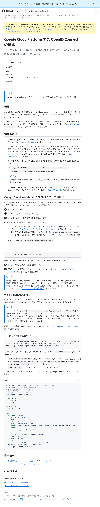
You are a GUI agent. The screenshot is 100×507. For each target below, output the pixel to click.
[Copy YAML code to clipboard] (78, 380)
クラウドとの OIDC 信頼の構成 (45, 226)
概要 (8, 106)
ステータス (39, 499)
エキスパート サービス (56, 499)
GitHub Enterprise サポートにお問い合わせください (24, 31)
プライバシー (28, 499)
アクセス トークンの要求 (17, 335)
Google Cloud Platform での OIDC (17, 18)
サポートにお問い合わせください (16, 486)
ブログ (68, 499)
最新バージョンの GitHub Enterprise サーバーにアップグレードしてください (32, 29)
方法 (19, 16)
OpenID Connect (28, 142)
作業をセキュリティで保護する (33, 16)
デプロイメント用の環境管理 (33, 288)
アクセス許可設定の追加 (17, 295)
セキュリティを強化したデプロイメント (59, 16)
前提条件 (10, 134)
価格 (45, 499)
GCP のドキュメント (31, 205)
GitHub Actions (10, 16)
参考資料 (10, 455)
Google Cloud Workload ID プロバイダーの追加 (34, 197)
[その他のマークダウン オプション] (26, 62)
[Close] (94, 3)
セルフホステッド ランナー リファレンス (23, 464)
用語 (21, 499)
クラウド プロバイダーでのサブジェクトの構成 (36, 229)
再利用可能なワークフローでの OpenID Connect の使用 (29, 461)
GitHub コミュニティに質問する (16, 483)
